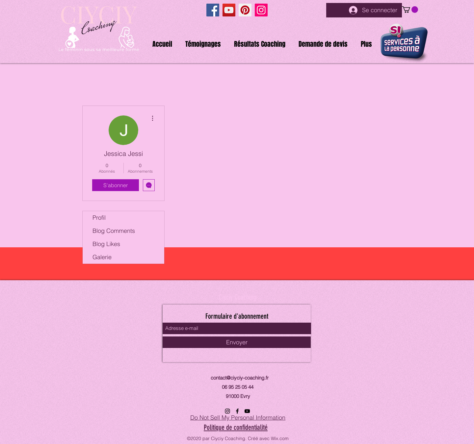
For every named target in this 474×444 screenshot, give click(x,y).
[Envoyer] (237, 342)
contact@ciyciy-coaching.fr (240, 378)
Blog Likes (106, 244)
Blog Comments (113, 230)
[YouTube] (229, 10)
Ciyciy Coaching (237, 297)
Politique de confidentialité (236, 427)
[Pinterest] (245, 10)
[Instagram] (261, 10)
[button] (410, 9)
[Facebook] (212, 10)
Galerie (102, 257)
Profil (99, 217)
